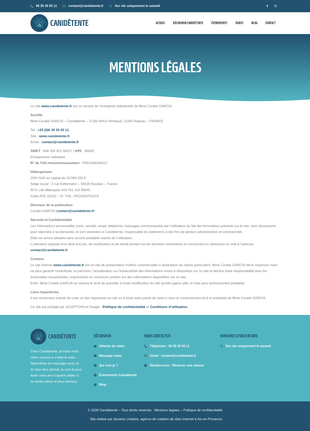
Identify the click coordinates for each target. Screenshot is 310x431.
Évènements (219, 23)
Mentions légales (167, 410)
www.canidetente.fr (56, 106)
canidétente (62, 336)
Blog (254, 23)
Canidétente (69, 23)
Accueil (160, 23)
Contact (270, 23)
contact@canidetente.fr (60, 142)
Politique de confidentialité (124, 307)
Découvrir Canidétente (188, 23)
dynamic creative (126, 419)
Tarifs (239, 23)
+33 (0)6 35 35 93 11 (53, 130)
